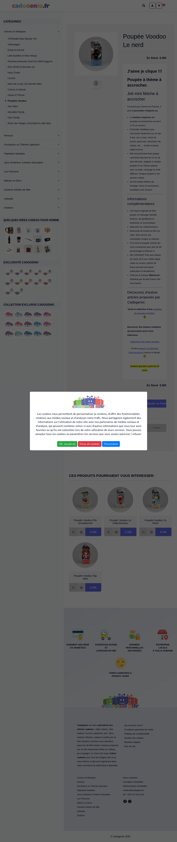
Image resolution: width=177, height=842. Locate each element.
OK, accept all (67, 444)
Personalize (111, 444)
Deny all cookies (90, 444)
